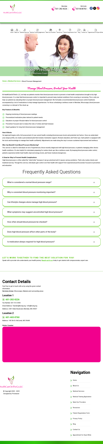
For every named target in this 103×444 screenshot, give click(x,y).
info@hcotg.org (32, 306)
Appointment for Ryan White (95, 32)
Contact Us (84, 32)
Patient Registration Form (70, 32)
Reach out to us (47, 260)
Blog (79, 32)
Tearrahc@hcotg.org (19, 306)
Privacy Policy (77, 418)
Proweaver (15, 394)
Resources (59, 32)
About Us (16, 32)
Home (12, 32)
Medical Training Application (37, 32)
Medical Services (24, 32)
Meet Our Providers (51, 32)
